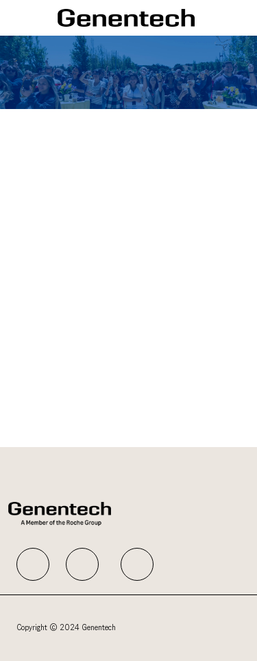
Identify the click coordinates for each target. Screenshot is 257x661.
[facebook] (32, 564)
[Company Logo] (126, 17)
